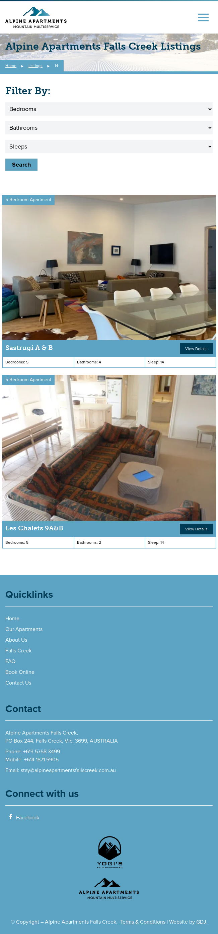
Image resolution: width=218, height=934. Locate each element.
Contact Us (18, 683)
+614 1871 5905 (41, 759)
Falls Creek (18, 650)
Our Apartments (24, 629)
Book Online (19, 672)
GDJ (201, 922)
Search (21, 164)
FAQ (10, 661)
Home (12, 618)
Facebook (23, 817)
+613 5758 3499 (41, 751)
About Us (16, 640)
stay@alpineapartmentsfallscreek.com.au (68, 770)
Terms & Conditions (142, 922)
